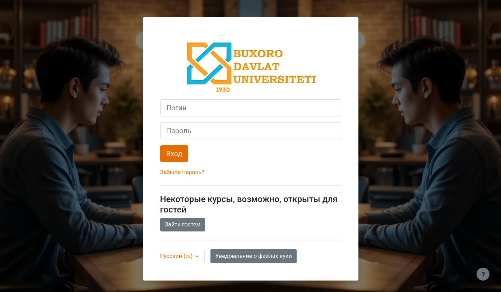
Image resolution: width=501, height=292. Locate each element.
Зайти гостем (183, 224)
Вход (174, 153)
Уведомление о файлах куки (253, 256)
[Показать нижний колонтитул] (483, 274)
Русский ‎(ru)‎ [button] (177, 256)
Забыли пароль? (182, 172)
